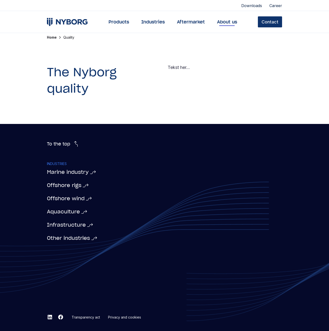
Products (119, 22)
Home (52, 37)
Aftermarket (191, 22)
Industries (153, 22)
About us (227, 22)
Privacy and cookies (124, 317)
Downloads (251, 5)
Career (275, 5)
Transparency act (86, 317)
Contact (270, 21)
